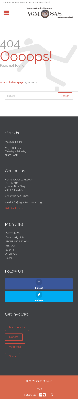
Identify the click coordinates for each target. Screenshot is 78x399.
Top (38, 388)
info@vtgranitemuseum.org (27, 202)
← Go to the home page (11, 82)
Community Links (15, 237)
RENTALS (10, 245)
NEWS (8, 257)
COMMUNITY (12, 233)
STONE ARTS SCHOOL (17, 241)
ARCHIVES (11, 253)
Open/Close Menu (6, 13)
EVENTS (9, 249)
